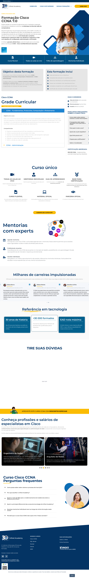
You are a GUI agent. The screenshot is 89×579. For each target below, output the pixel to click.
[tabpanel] (22, 451)
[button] (48, 302)
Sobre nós (33, 6)
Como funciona (64, 542)
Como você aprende (47, 6)
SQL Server (33, 541)
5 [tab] (47, 468)
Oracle (32, 546)
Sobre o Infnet (64, 539)
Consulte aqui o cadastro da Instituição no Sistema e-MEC (10, 560)
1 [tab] (40, 468)
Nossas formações (64, 6)
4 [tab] (45, 468)
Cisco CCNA (33, 539)
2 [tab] (42, 468)
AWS (31, 549)
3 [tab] (43, 468)
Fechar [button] (72, 575)
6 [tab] (49, 468)
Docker (32, 544)
